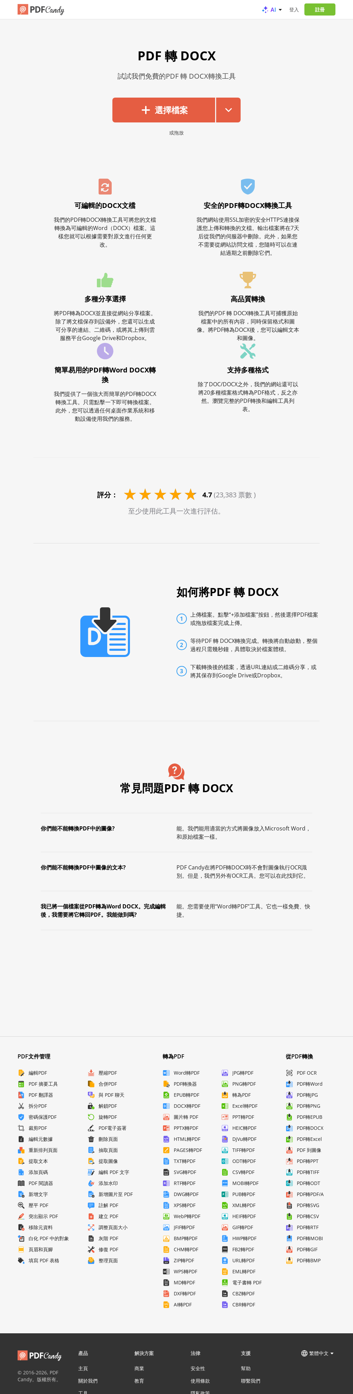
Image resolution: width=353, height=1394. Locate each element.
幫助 (246, 1368)
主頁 (83, 1368)
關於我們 (88, 1380)
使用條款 (200, 1380)
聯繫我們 (250, 1380)
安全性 (198, 1368)
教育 (139, 1380)
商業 (139, 1368)
